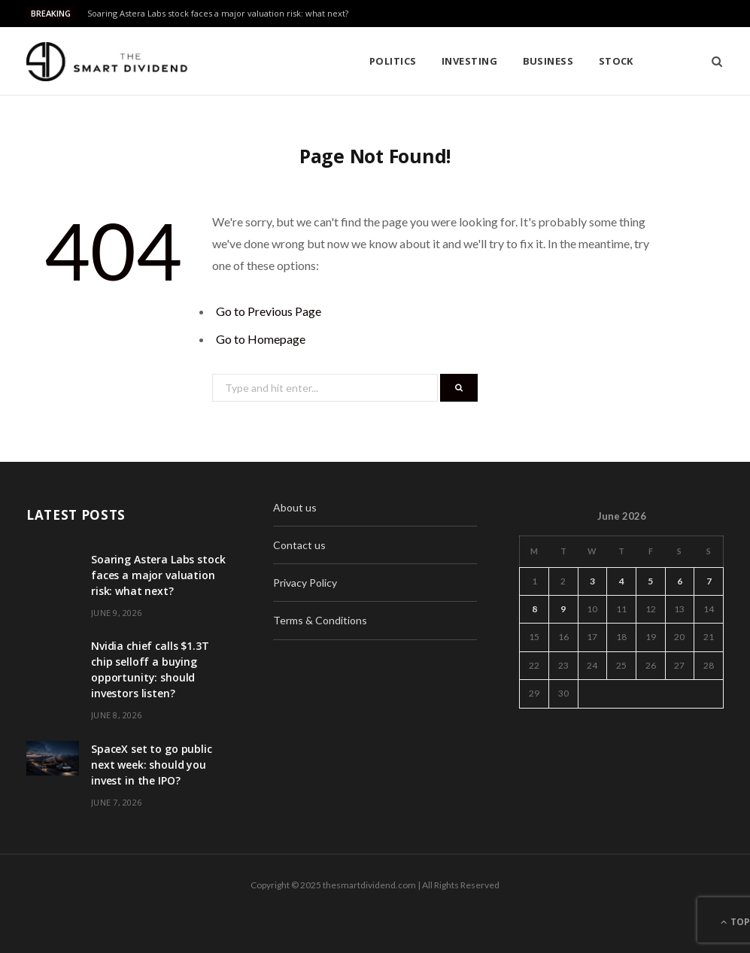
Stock (491, 61)
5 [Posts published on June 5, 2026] (650, 581)
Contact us (299, 545)
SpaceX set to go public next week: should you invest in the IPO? (151, 765)
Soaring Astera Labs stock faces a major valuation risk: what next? (217, 13)
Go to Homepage (260, 339)
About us (295, 507)
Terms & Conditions (320, 620)
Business (423, 61)
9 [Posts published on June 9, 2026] (563, 609)
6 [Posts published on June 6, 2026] (679, 581)
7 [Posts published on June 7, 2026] (709, 581)
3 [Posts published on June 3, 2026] (592, 581)
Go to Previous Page (268, 311)
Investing (344, 61)
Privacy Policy (305, 582)
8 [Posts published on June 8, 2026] (534, 609)
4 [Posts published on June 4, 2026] (621, 581)
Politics (268, 61)
